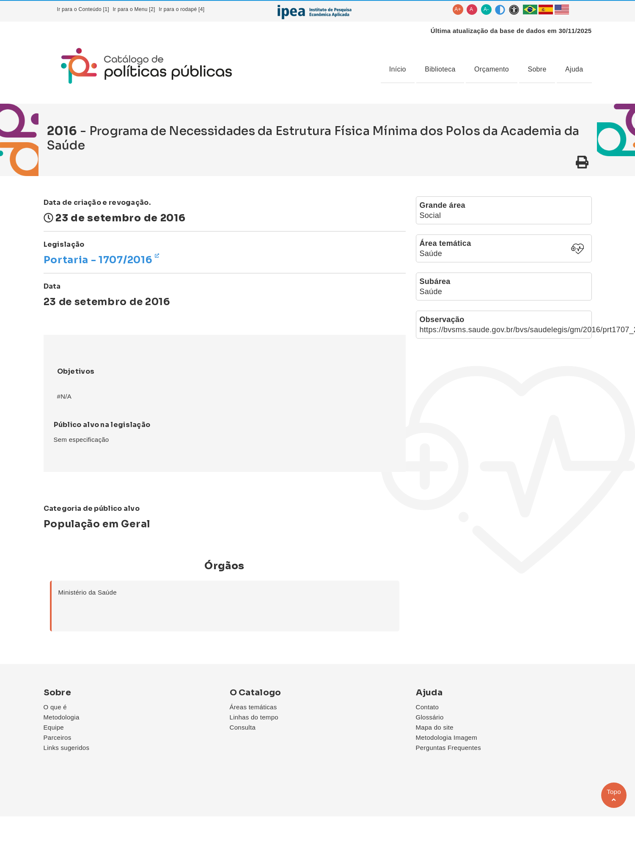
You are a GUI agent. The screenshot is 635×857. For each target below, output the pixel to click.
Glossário (430, 717)
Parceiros (57, 737)
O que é (55, 707)
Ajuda (574, 69)
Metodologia (62, 717)
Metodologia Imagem (446, 737)
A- (486, 9)
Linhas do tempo (254, 717)
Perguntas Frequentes (448, 747)
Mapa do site (435, 727)
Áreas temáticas (253, 707)
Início (397, 69)
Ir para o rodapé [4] (181, 9)
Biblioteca (440, 69)
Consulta (243, 727)
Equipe (54, 727)
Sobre (537, 69)
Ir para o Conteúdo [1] (83, 9)
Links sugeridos (67, 747)
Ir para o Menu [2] (134, 9)
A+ (457, 9)
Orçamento (491, 69)
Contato (427, 707)
